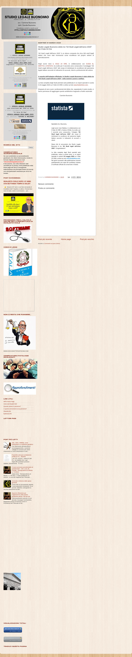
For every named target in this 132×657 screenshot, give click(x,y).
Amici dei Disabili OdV (10, 404)
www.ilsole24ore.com (81, 85)
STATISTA (49, 66)
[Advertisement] (12, 538)
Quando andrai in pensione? (12, 406)
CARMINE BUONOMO (52, 177)
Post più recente (45, 239)
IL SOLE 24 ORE (60, 64)
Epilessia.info (8, 413)
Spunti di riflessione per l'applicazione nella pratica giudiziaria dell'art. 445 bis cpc (21, 494)
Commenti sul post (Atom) (52, 243)
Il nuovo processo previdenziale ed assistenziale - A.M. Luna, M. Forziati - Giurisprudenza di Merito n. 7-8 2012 (22, 469)
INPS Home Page (9, 401)
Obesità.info (7, 411)
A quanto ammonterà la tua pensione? (15, 409)
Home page (66, 239)
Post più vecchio (87, 239)
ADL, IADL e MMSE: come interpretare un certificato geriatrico (22, 443)
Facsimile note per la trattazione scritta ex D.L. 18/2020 (21, 455)
